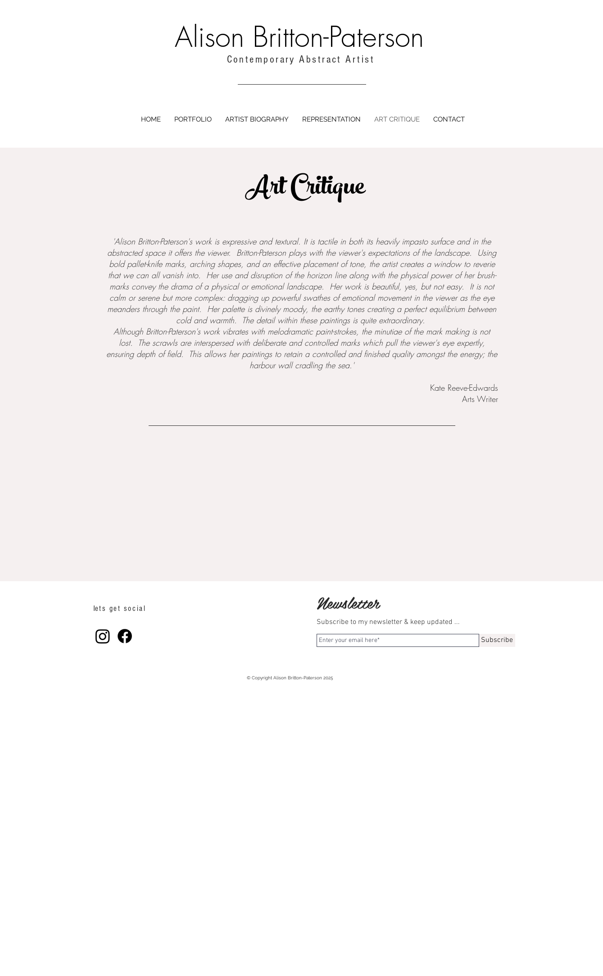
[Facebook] (124, 636)
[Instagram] (102, 636)
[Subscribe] (497, 640)
